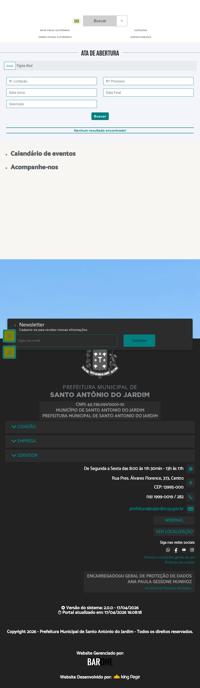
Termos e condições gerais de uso (169, 557)
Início (10, 66)
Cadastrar (139, 341)
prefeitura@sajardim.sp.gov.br (156, 508)
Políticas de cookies (180, 562)
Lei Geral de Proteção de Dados (168, 588)
